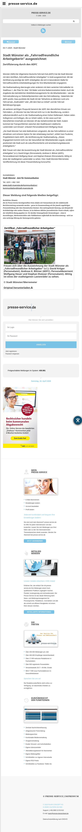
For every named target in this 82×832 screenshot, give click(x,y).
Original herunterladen (18, 287)
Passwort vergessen (12, 354)
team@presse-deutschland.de (58, 813)
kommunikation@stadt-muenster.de (18, 188)
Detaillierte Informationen (39, 612)
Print (68, 41)
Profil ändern (30, 510)
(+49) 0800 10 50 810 (56, 810)
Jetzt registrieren (11, 351)
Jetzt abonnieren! (35, 541)
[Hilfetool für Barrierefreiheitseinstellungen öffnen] (78, 420)
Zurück (11, 41)
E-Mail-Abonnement (32, 500)
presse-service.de (41, 12)
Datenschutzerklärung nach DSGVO (55, 819)
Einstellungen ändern (33, 503)
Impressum (72, 796)
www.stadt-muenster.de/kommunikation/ (20, 185)
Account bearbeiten (32, 506)
